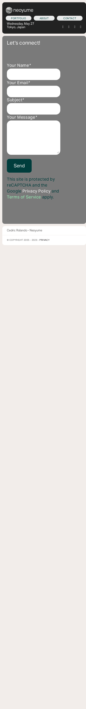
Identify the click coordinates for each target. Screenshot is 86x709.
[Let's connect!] (70, 18)
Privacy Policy (36, 191)
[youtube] (80, 27)
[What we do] (18, 18)
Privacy (44, 239)
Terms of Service (24, 197)
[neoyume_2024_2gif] (19, 8)
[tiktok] (75, 27)
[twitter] (63, 27)
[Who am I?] (44, 18)
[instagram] (69, 27)
